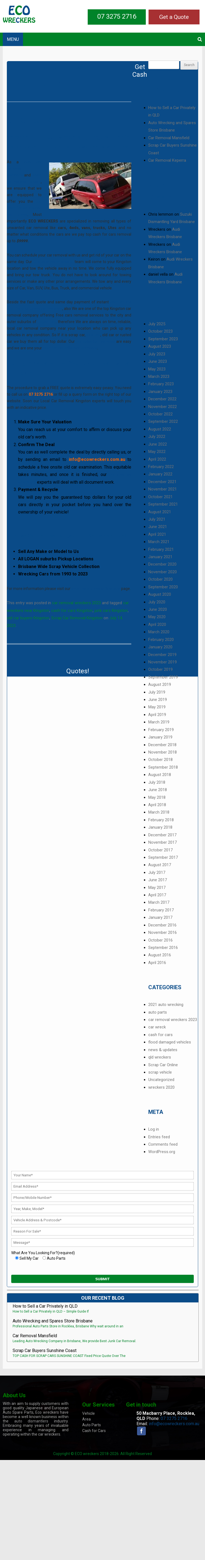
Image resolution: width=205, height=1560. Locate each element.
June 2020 (157, 609)
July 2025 (156, 323)
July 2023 (156, 354)
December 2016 (162, 925)
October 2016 (160, 940)
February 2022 (161, 466)
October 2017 (160, 850)
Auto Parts (91, 1425)
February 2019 (161, 729)
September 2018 (163, 767)
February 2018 (161, 819)
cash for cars (160, 1034)
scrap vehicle (160, 1072)
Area (86, 1419)
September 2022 (163, 421)
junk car (93, 335)
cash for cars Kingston (72, 610)
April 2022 (157, 459)
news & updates (162, 1049)
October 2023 (160, 331)
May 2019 (157, 707)
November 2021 (162, 489)
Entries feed (159, 1136)
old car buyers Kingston (28, 617)
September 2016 (163, 947)
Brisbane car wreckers (52, 261)
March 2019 (158, 722)
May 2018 (157, 797)
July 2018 (156, 782)
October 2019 (160, 669)
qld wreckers (159, 1057)
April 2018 (157, 804)
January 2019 (160, 737)
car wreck (157, 1027)
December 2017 (162, 834)
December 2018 (162, 744)
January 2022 (160, 474)
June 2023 (157, 361)
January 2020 (160, 646)
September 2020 (163, 586)
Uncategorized (161, 1079)
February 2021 (161, 549)
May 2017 (157, 887)
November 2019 (162, 662)
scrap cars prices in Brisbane (95, 588)
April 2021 (157, 534)
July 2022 (156, 436)
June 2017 (157, 879)
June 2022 (157, 444)
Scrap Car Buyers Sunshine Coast (44, 1350)
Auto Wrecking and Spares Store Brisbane (53, 1321)
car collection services (95, 341)
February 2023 (161, 383)
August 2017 (159, 864)
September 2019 (163, 677)
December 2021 (162, 481)
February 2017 (161, 910)
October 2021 (160, 496)
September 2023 (163, 338)
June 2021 (157, 526)
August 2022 (159, 429)
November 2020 (162, 571)
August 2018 (159, 774)
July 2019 (156, 692)
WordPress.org (161, 1151)
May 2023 (157, 369)
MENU (13, 39)
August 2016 (159, 954)
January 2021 (160, 556)
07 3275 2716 (116, 16)
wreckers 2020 (161, 1087)
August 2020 (159, 594)
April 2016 (157, 962)
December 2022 (162, 399)
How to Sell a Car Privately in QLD (45, 1306)
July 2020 (156, 602)
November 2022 (162, 406)
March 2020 (158, 631)
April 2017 (157, 894)
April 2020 (157, 624)
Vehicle (88, 1413)
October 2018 (160, 759)
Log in (153, 1129)
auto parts (157, 1012)
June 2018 (157, 789)
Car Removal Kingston (40, 121)
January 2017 (160, 917)
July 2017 (156, 872)
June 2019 (157, 699)
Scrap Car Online (163, 1064)
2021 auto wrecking (165, 1004)
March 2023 (158, 376)
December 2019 (162, 654)
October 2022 (160, 414)
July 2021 (156, 519)
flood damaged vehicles (169, 1042)
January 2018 (160, 827)
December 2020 (162, 564)
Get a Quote (174, 17)
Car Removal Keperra (167, 160)
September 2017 (163, 857)
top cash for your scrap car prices (24, 208)
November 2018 (162, 752)
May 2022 (157, 451)
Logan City (47, 322)
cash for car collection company (70, 348)
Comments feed (163, 1144)
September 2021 (163, 504)
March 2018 (158, 812)
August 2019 (159, 684)
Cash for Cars (94, 1430)
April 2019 (157, 714)
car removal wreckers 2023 (76, 602)
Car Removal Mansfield (168, 137)
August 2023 (159, 346)
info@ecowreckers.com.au (174, 1423)
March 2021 (158, 541)
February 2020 (161, 639)
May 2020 (157, 616)
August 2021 (159, 511)
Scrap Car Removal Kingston (76, 617)
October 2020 (160, 579)
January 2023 (160, 391)
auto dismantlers (31, 1421)
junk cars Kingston (111, 610)
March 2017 (158, 902)
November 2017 (162, 842)
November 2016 (162, 932)
